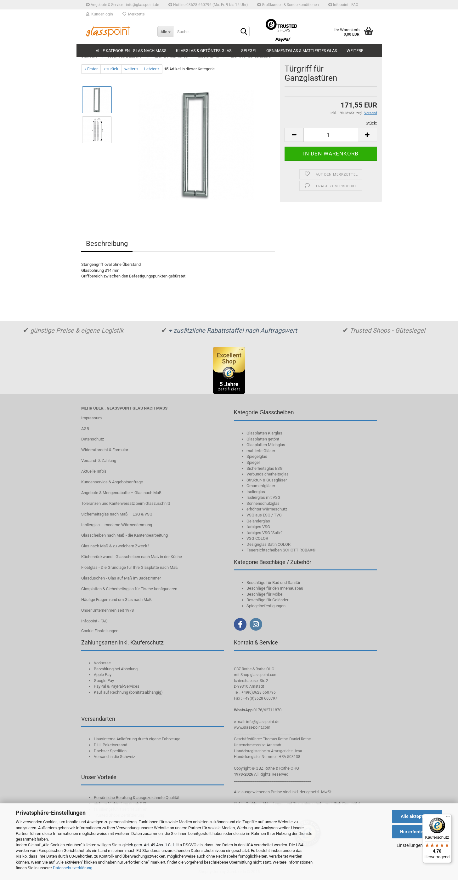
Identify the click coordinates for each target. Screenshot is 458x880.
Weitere (355, 50)
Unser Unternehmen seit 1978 (107, 610)
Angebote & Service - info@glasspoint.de (122, 5)
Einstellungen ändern (417, 845)
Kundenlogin (99, 14)
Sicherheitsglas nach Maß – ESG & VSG (116, 514)
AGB (85, 428)
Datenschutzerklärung (72, 867)
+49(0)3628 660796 (258, 692)
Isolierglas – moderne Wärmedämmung (116, 524)
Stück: (371, 123)
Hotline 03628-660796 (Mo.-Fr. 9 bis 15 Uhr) (208, 5)
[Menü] (448, 818)
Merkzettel (133, 14)
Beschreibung (107, 244)
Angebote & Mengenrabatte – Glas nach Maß (121, 492)
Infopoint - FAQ (343, 5)
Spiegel (249, 50)
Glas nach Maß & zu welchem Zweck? (115, 546)
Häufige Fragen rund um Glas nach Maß (116, 599)
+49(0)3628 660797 (260, 698)
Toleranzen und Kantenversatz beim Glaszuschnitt (125, 503)
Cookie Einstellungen (99, 630)
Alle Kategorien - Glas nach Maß (131, 50)
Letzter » (151, 69)
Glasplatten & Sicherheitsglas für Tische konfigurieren (129, 588)
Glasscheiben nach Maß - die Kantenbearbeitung (124, 535)
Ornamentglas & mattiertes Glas (301, 50)
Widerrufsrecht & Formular (104, 449)
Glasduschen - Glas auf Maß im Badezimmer (121, 578)
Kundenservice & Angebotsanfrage (112, 482)
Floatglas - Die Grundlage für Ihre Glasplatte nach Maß (129, 567)
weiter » (131, 69)
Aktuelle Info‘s (93, 471)
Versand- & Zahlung (98, 460)
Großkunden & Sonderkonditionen (288, 5)
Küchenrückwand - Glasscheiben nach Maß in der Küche (131, 556)
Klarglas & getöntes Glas (204, 50)
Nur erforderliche (417, 831)
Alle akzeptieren (417, 816)
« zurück (111, 69)
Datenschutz (92, 439)
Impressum (91, 418)
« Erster (91, 69)
